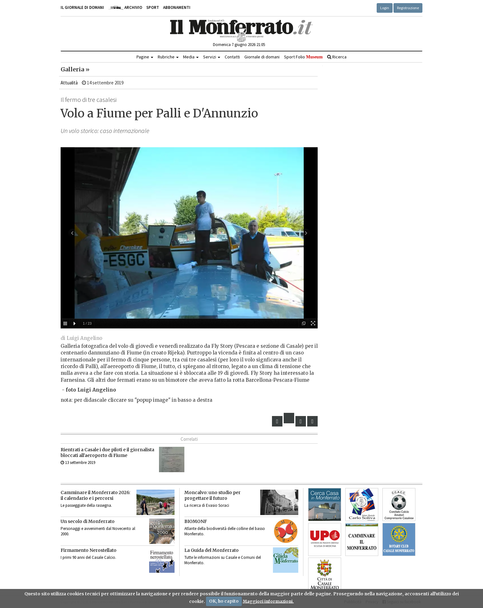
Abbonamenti (176, 7)
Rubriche (168, 57)
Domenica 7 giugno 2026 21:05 (239, 44)
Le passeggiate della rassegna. (86, 505)
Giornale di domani (262, 57)
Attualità (69, 83)
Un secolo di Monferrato (88, 521)
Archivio (125, 7)
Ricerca (337, 57)
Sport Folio (303, 57)
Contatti (232, 57)
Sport (152, 7)
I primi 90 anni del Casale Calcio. (88, 557)
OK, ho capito (224, 601)
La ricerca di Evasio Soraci (206, 505)
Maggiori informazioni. (268, 601)
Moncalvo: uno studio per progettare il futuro (212, 495)
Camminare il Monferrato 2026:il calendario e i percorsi (95, 495)
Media (191, 57)
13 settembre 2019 (78, 462)
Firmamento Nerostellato (88, 550)
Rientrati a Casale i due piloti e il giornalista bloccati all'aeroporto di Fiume (107, 452)
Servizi (211, 57)
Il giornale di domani (82, 7)
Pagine (144, 57)
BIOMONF (195, 521)
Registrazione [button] (408, 7)
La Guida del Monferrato (211, 550)
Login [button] (384, 7)
